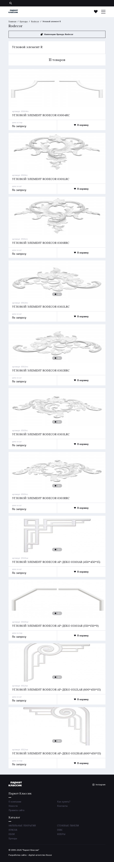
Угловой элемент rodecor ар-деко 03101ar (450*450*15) (56, 561)
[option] (57, 88)
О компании (15, 801)
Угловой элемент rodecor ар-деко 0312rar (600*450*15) (56, 753)
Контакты (62, 805)
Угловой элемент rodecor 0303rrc (41, 498)
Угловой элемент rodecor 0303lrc (41, 434)
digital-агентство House (40, 855)
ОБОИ (12, 834)
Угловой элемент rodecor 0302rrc (41, 370)
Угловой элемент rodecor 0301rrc (40, 242)
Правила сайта (16, 810)
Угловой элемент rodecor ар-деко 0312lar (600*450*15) (56, 689)
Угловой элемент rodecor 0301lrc (40, 179)
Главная (12, 21)
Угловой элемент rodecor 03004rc (41, 115)
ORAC (60, 829)
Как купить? (63, 801)
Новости (13, 805)
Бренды (24, 21)
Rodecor (35, 21)
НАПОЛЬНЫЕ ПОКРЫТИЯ (22, 825)
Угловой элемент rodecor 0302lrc (41, 306)
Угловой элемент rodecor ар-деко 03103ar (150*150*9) (55, 625)
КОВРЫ (61, 834)
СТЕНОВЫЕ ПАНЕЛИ (68, 825)
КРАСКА (13, 829)
